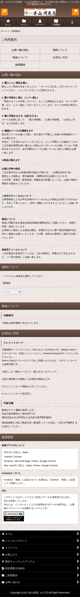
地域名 (7, 282)
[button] (4, 12)
